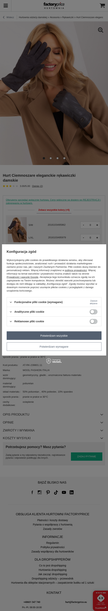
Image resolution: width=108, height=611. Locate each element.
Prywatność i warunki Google (22, 277)
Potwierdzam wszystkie (54, 335)
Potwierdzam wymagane (54, 346)
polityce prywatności (76, 270)
